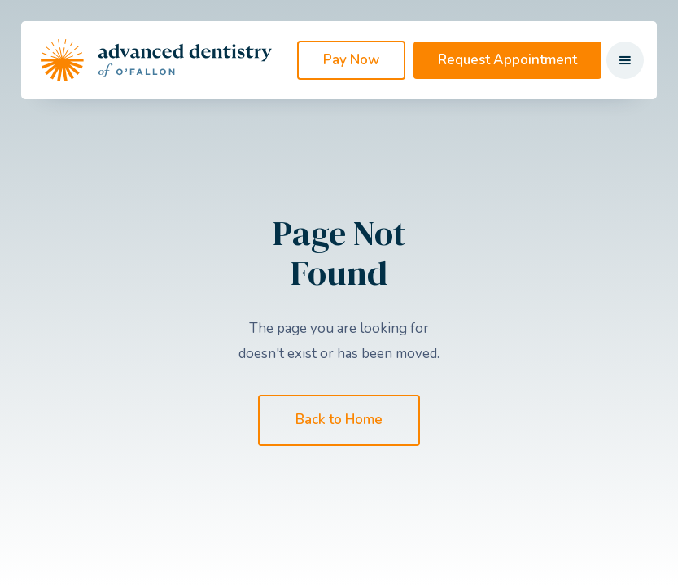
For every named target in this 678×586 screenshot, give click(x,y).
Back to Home (339, 419)
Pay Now (351, 59)
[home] (156, 60)
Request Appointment (507, 59)
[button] (625, 60)
